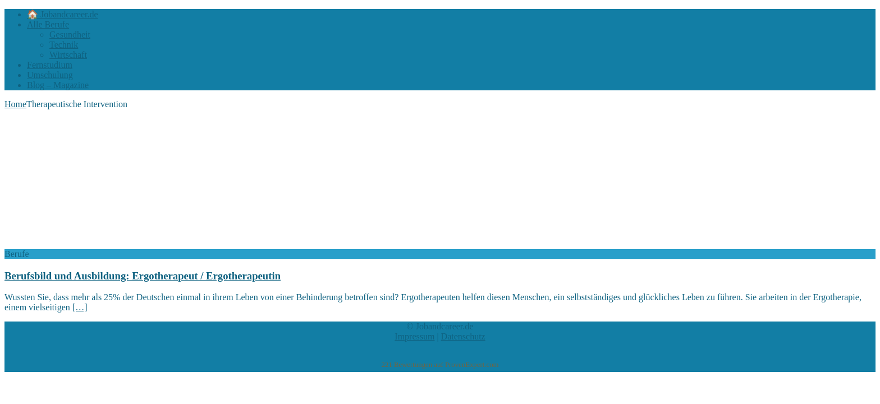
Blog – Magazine (58, 85)
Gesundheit (69, 34)
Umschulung (50, 75)
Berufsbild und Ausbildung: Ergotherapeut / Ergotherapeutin (142, 276)
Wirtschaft (68, 54)
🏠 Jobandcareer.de (62, 14)
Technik (63, 44)
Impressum (414, 336)
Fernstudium (49, 65)
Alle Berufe (48, 24)
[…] (80, 307)
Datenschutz (463, 336)
